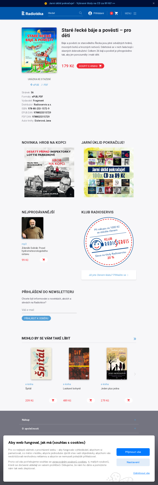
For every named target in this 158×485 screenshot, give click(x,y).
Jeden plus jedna (110, 388)
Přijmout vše (133, 452)
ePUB (34, 84)
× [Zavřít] (154, 3)
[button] (97, 13)
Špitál (28, 388)
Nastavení (133, 462)
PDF (44, 84)
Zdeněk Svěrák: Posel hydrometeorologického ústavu (35, 251)
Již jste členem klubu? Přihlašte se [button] (109, 274)
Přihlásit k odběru (36, 318)
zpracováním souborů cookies (69, 461)
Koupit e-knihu (90, 66)
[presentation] (135, 374)
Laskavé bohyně (72, 388)
